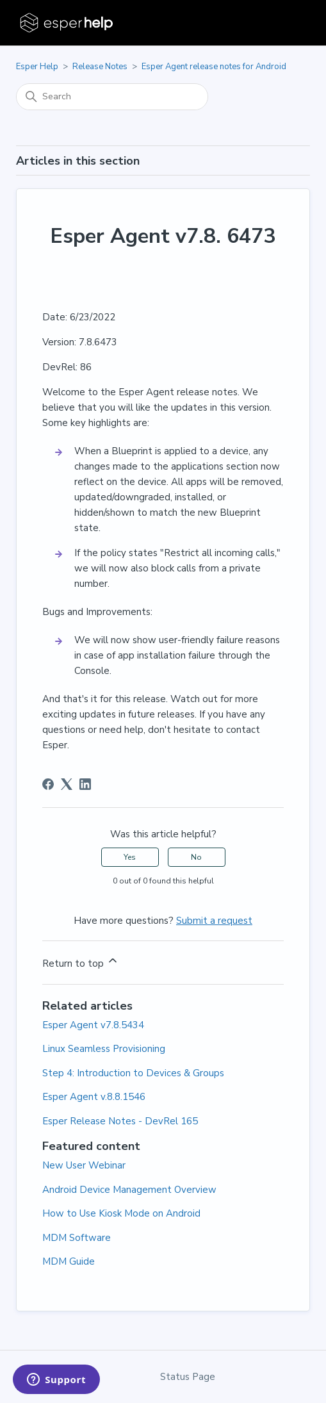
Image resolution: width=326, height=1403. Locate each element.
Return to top (80, 962)
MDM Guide (68, 1261)
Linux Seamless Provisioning (103, 1048)
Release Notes (99, 66)
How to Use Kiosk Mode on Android (121, 1213)
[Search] (112, 97)
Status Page (187, 1376)
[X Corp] (66, 784)
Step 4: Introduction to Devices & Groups (133, 1073)
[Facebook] (48, 784)
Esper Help (37, 66)
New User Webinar (84, 1165)
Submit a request (214, 920)
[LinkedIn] (85, 784)
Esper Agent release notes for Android (214, 66)
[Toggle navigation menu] (287, 23)
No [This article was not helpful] (196, 857)
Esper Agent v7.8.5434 (93, 1025)
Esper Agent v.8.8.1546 (93, 1096)
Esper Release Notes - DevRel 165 (120, 1121)
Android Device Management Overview (129, 1189)
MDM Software (76, 1237)
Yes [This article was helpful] (130, 857)
